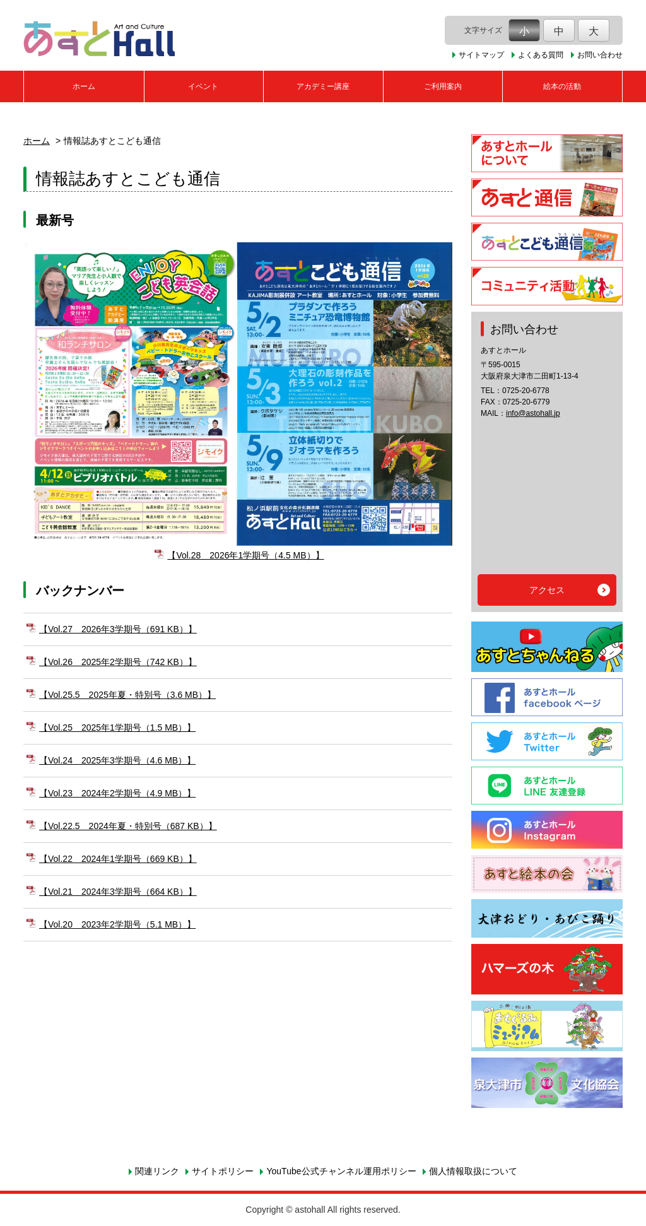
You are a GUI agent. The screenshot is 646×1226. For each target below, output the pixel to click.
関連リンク (157, 1171)
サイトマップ (481, 54)
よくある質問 (540, 54)
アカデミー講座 (323, 86)
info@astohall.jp (533, 413)
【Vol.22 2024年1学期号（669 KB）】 (118, 859)
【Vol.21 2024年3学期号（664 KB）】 (118, 892)
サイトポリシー (223, 1171)
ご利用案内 (443, 86)
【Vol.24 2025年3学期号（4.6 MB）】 (117, 760)
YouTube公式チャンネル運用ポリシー (341, 1171)
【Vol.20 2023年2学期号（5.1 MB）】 (117, 924)
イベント (203, 86)
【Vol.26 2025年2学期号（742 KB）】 (118, 662)
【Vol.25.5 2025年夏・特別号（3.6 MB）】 (127, 695)
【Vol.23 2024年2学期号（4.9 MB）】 (117, 793)
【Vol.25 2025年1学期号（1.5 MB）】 (117, 727)
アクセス (547, 590)
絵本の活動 (562, 86)
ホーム (84, 86)
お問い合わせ (600, 54)
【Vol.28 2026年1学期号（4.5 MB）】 (245, 555)
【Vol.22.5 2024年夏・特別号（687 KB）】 (128, 826)
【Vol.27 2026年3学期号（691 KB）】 (118, 629)
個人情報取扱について (473, 1171)
